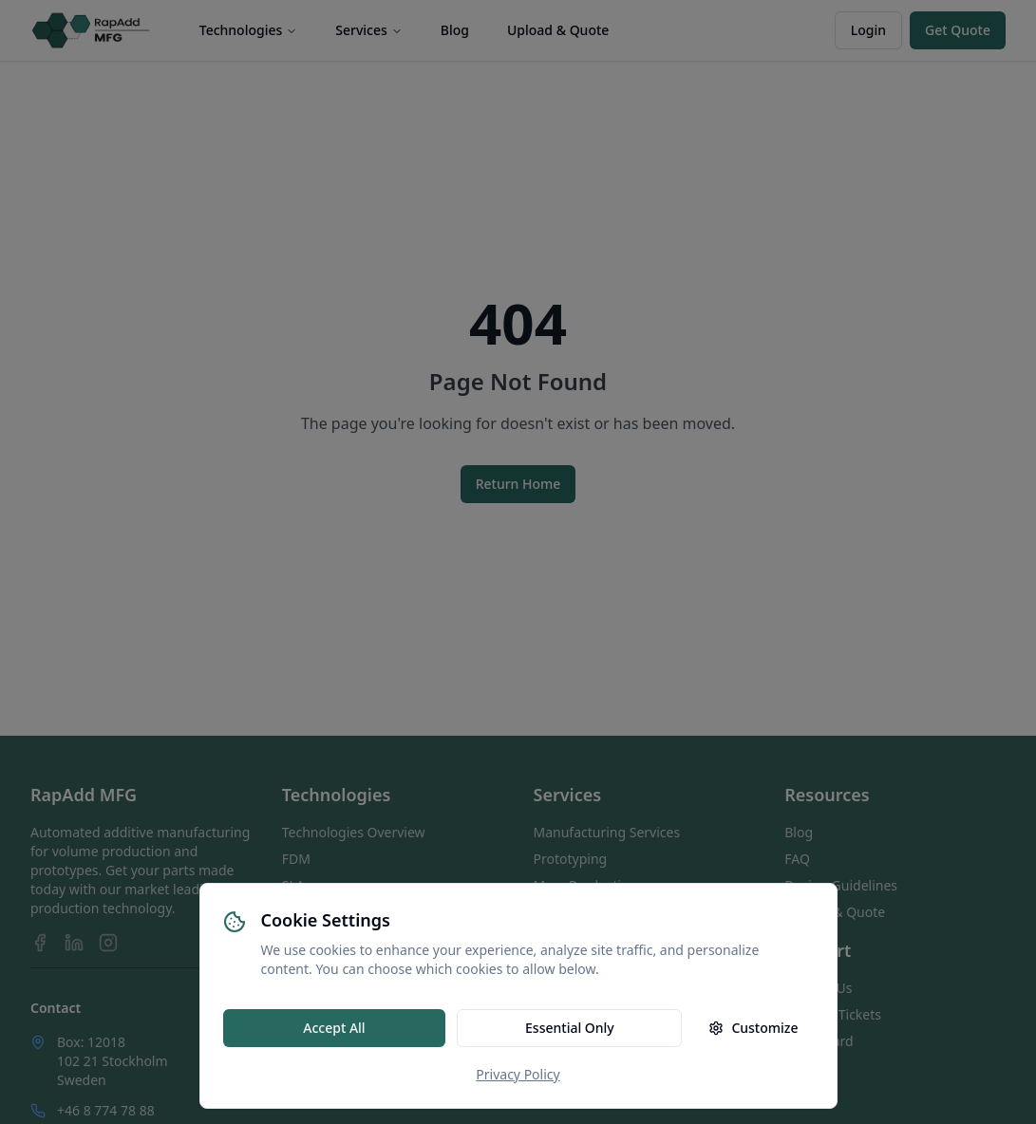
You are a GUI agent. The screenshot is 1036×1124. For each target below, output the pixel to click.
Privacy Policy (517, 1074)
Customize (753, 1028)
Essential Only (569, 1028)
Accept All (334, 1028)
